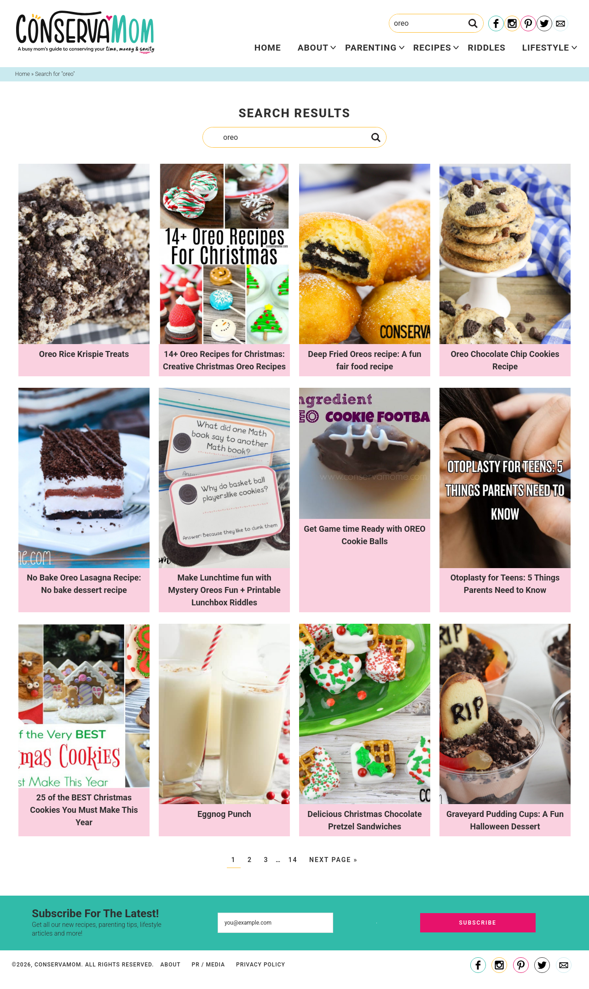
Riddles (487, 47)
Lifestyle (545, 47)
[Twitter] (544, 24)
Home (267, 47)
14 (293, 859)
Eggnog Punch (224, 814)
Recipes (432, 47)
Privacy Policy (260, 964)
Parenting (371, 47)
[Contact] (560, 24)
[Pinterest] (528, 24)
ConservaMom (85, 32)
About (313, 47)
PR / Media (208, 964)
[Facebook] (496, 24)
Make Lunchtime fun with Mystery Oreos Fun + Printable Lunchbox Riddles (224, 590)
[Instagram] (512, 24)
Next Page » (333, 859)
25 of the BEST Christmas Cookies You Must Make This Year (84, 810)
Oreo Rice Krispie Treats (84, 354)
